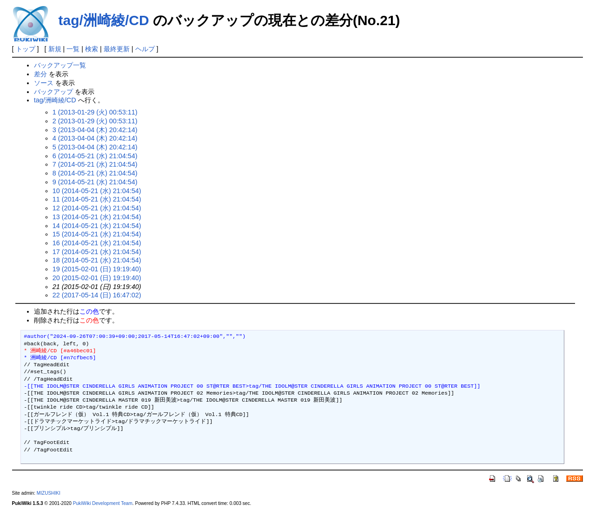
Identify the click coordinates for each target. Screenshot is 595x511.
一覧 (72, 49)
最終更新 (117, 49)
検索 (91, 49)
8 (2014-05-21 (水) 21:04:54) (95, 173)
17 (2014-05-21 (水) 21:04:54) (97, 252)
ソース (43, 83)
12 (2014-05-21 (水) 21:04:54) (97, 208)
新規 (54, 49)
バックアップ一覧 (60, 65)
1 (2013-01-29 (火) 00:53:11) (95, 112)
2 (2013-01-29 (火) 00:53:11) (95, 121)
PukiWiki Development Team (102, 503)
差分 (40, 74)
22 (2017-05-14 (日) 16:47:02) (97, 295)
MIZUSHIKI (48, 493)
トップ (25, 49)
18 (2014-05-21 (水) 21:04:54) (97, 260)
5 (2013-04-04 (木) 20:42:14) (95, 147)
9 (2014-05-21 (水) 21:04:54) (95, 182)
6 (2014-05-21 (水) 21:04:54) (95, 156)
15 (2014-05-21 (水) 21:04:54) (97, 234)
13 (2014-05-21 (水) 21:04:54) (97, 217)
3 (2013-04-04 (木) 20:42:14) (95, 130)
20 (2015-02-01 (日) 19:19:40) (97, 278)
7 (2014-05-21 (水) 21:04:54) (95, 164)
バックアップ (53, 91)
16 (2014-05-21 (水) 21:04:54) (97, 243)
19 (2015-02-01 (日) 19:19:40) (97, 269)
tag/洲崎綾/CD (104, 20)
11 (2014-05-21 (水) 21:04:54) (97, 199)
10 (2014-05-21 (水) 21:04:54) (97, 191)
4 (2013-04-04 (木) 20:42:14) (95, 138)
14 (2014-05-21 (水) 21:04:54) (97, 225)
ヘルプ (145, 49)
